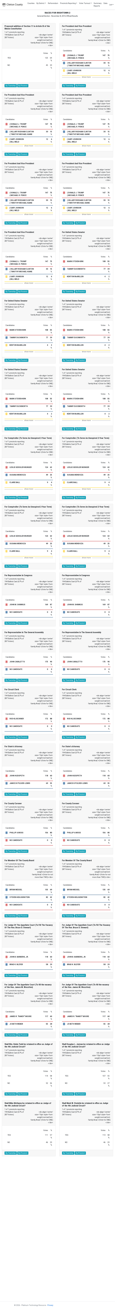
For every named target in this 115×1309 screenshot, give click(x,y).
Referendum (53, 3)
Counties (31, 3)
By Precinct (22, 86)
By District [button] (40, 3)
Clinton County (12, 5)
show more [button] (86, 77)
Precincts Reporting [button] (68, 3)
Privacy (50, 1305)
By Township (11, 86)
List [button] (110, 5)
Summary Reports (98, 4)
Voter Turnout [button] (84, 3)
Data (105, 3)
